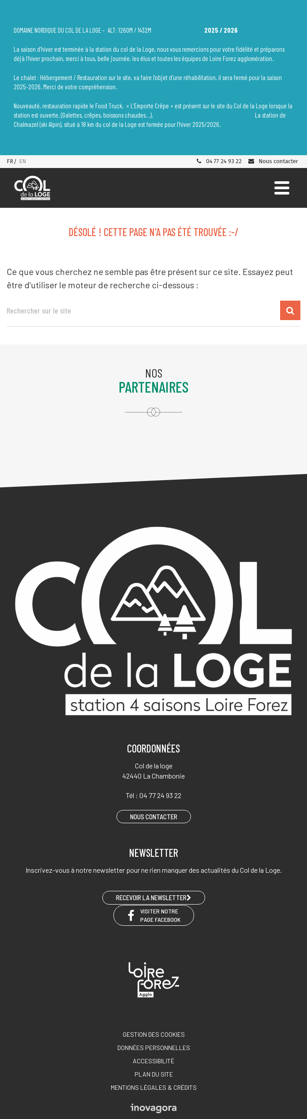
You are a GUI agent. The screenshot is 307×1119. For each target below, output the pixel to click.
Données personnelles (153, 1047)
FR (10, 161)
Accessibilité (153, 1061)
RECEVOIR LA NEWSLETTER (153, 897)
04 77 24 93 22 (218, 161)
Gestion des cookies (154, 1034)
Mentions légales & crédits (154, 1087)
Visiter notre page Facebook (153, 915)
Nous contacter (272, 161)
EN (22, 161)
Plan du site (154, 1074)
